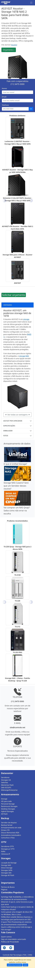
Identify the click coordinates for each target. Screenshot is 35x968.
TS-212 (17, 626)
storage (26, 319)
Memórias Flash (7, 785)
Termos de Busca (7, 887)
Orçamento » (8, 50)
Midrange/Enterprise (9, 790)
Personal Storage (8, 804)
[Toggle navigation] (31, 3)
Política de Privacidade (10, 942)
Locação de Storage (9, 863)
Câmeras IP (5, 854)
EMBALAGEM (7, 431)
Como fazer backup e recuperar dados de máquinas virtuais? (17, 908)
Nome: (4, 88)
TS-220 (17, 601)
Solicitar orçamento (13, 295)
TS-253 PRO (17, 652)
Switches (4, 782)
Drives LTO (5, 830)
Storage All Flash (7, 875)
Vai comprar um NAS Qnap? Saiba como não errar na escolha (17, 510)
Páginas (4, 889)
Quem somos (6, 937)
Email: (4, 97)
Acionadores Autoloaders (11, 835)
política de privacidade (14, 965)
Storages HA (6, 780)
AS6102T (17, 283)
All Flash (4, 814)
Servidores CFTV (7, 846)
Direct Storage (6, 868)
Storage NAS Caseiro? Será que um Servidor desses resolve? (16, 485)
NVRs (3, 851)
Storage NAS (6, 865)
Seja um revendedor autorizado (13, 939)
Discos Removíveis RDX (10, 832)
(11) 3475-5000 (17, 84)
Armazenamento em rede (11, 827)
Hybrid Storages (7, 811)
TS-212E (17, 575)
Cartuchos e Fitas (8, 838)
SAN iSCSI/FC (6, 787)
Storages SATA (6, 870)
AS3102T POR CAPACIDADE (12, 421)
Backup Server (6, 825)
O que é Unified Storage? (15, 464)
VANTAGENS (7, 305)
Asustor (14, 45)
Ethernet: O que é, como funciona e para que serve (17, 903)
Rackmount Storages (9, 806)
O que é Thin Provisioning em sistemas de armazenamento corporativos (16, 923)
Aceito (25, 965)
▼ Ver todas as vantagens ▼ (17, 414)
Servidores (5, 777)
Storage (4, 799)
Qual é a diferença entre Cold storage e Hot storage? (16, 928)
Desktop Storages (8, 809)
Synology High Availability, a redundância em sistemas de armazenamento (17, 898)
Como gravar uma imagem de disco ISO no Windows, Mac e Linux (16, 913)
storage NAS (24, 356)
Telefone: (5, 105)
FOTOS (5, 436)
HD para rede (6, 801)
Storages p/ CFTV (7, 849)
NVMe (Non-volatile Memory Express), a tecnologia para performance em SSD (16, 918)
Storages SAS (6, 873)
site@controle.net (17, 727)
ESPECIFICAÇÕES (9, 426)
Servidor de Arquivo (9, 822)
